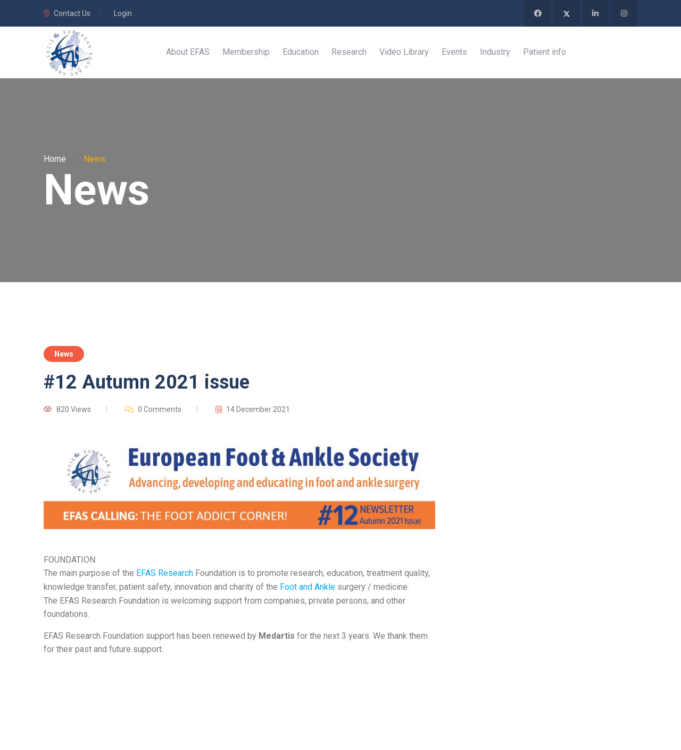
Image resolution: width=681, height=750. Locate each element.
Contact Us (67, 13)
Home (55, 160)
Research (175, 575)
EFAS (146, 575)
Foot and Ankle (307, 588)
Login (123, 13)
